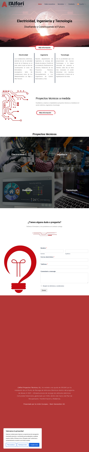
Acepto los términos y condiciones (53, 286)
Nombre (44, 248)
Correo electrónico (47, 257)
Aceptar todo (34, 444)
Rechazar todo (22, 444)
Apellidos (67, 253)
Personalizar (11, 444)
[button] (44, 47)
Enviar (44, 290)
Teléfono (44, 264)
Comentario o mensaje (48, 271)
